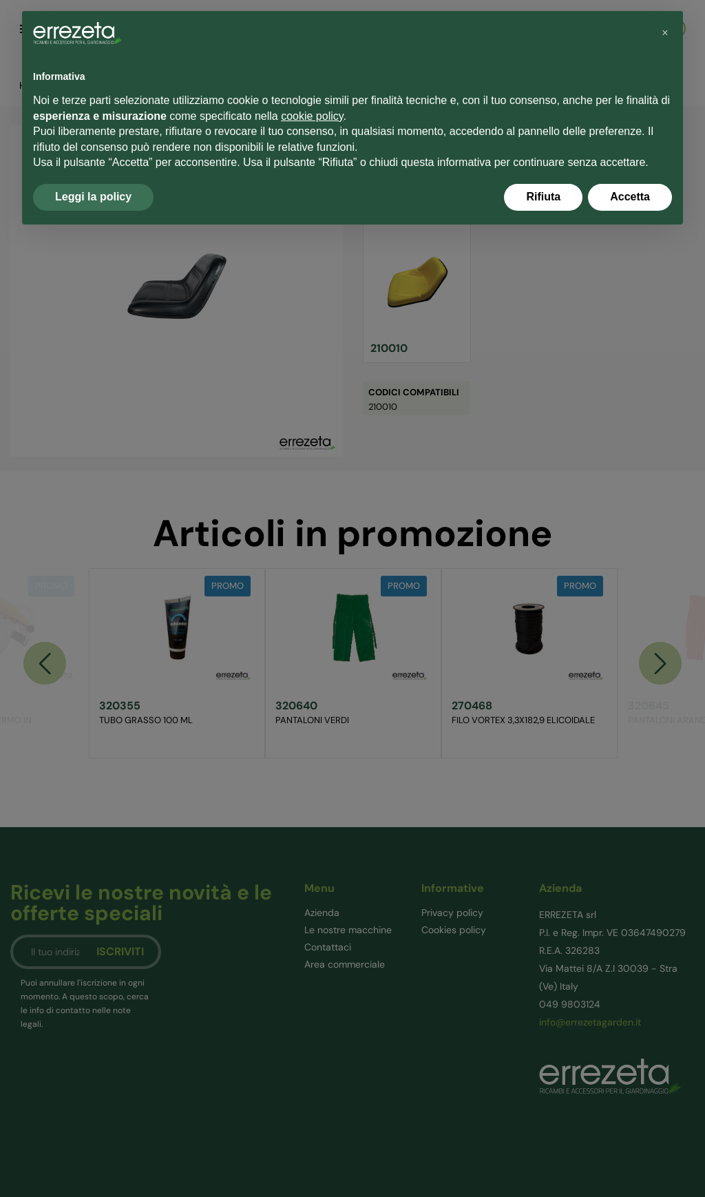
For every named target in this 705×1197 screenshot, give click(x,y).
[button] (665, 33)
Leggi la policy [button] (93, 196)
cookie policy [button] (312, 116)
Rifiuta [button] (543, 196)
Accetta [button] (630, 196)
